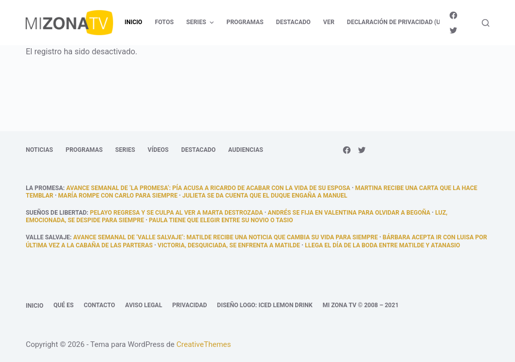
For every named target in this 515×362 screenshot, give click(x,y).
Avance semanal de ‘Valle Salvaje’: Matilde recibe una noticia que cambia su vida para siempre (225, 237)
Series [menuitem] (201, 22)
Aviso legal (143, 305)
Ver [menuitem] (328, 22)
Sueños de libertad (56, 212)
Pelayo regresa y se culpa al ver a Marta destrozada (176, 212)
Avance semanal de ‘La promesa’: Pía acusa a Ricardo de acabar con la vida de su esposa (208, 188)
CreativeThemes (204, 344)
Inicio (34, 305)
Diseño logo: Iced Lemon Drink (265, 305)
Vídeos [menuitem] (158, 149)
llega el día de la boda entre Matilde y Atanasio (382, 245)
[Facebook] (453, 15)
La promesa (44, 188)
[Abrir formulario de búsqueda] (485, 23)
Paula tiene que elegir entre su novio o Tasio (221, 220)
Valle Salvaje (48, 237)
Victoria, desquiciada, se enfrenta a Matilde (228, 245)
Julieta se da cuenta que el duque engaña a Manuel (264, 195)
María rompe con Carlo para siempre (118, 195)
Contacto (99, 305)
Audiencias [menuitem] (245, 149)
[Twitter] (453, 30)
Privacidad (189, 305)
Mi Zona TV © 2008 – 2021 (360, 305)
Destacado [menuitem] (293, 22)
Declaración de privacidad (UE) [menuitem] (396, 22)
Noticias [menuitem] (39, 149)
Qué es (63, 305)
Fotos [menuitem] (164, 22)
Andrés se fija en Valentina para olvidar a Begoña (349, 212)
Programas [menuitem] (245, 22)
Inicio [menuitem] (133, 22)
